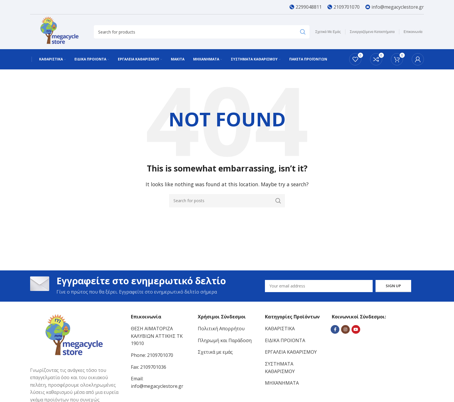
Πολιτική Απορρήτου (221, 328)
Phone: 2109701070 (152, 355)
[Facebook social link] (335, 329)
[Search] (202, 31)
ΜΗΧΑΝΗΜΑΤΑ (282, 383)
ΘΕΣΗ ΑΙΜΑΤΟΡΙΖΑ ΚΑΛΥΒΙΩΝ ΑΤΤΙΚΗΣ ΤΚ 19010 (157, 335)
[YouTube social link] (356, 329)
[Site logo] (59, 31)
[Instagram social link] (345, 329)
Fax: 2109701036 (148, 367)
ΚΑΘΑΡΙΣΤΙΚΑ (280, 328)
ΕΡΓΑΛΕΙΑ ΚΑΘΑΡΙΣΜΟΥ (291, 352)
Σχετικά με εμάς (215, 352)
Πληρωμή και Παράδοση (225, 340)
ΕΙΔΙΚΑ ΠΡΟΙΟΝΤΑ (285, 340)
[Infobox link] (306, 7)
